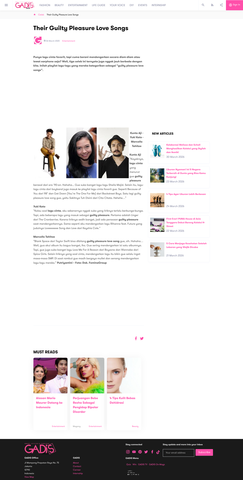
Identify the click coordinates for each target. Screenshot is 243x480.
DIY (132, 5)
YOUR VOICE (117, 5)
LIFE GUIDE (98, 5)
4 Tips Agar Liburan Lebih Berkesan (186, 194)
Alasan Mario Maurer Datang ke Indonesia (49, 402)
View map (29, 477)
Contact (77, 466)
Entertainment (68, 41)
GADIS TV (142, 464)
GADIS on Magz (157, 464)
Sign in (234, 5)
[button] (142, 338)
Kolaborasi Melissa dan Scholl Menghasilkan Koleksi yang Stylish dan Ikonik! (186, 148)
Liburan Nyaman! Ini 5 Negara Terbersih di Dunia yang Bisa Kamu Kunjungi (186, 173)
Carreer (77, 470)
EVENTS (142, 5)
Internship (78, 473)
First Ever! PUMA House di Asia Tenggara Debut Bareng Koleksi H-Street (185, 222)
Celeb (41, 15)
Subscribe (204, 452)
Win (135, 464)
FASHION (44, 5)
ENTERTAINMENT (78, 5)
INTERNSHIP (159, 5)
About (76, 463)
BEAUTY (59, 5)
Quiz (128, 464)
